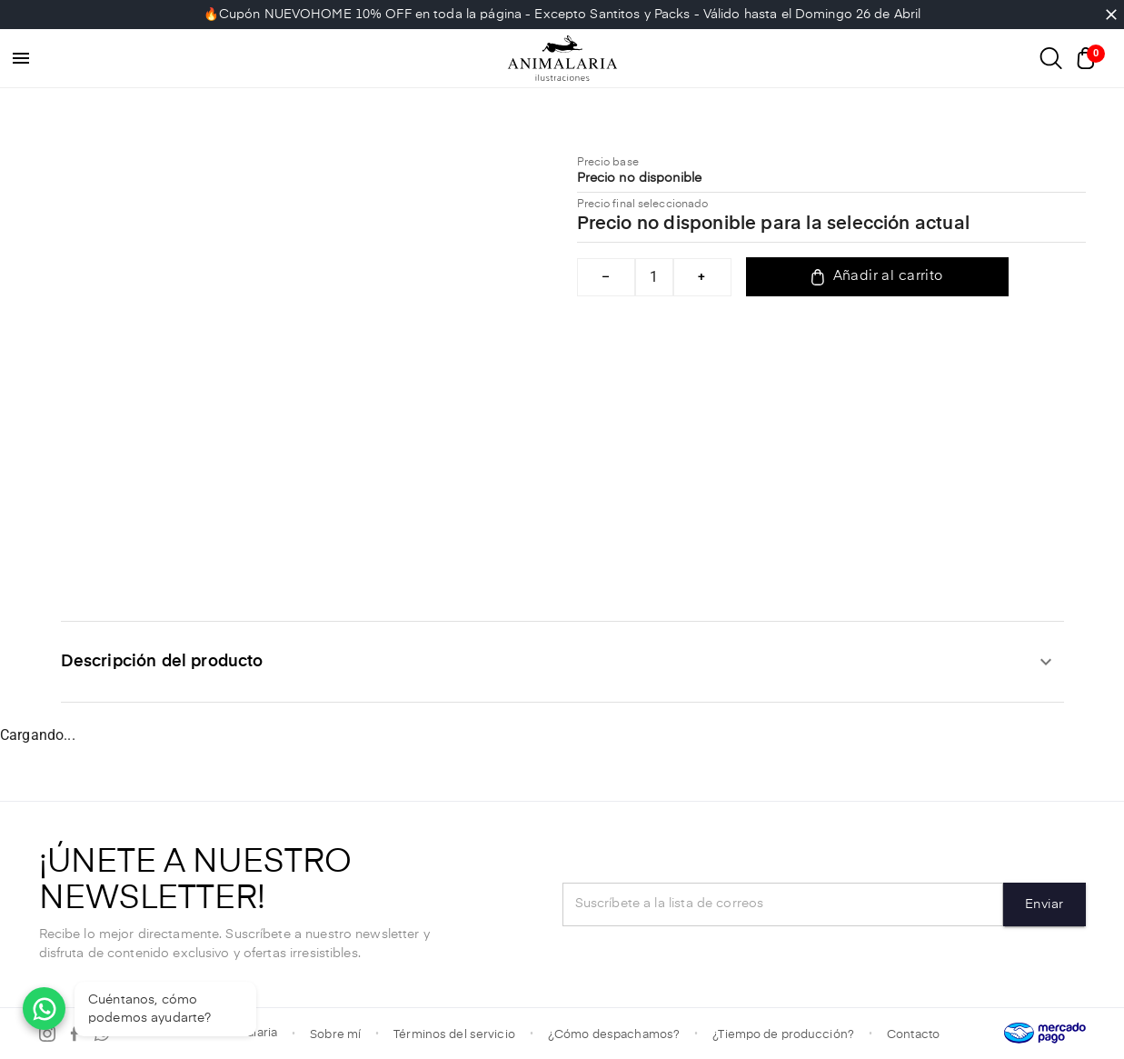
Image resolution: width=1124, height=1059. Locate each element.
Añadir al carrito (877, 277)
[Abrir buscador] (1051, 58)
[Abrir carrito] (1090, 58)
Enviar (1044, 904)
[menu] (21, 58)
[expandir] (1046, 662)
